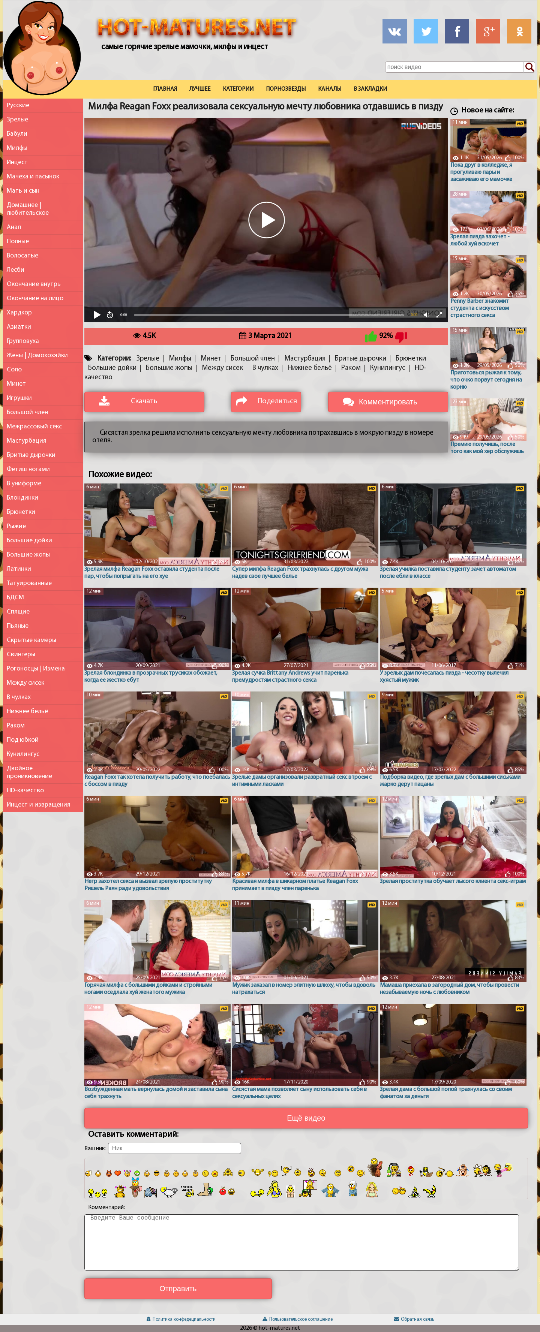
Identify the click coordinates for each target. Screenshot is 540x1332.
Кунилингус (23, 754)
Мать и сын (23, 191)
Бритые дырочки (31, 455)
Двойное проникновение (29, 772)
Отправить (177, 1288)
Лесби (15, 270)
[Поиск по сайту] (529, 67)
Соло (14, 370)
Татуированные (29, 583)
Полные (18, 241)
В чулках (19, 697)
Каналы (329, 89)
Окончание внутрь (34, 284)
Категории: (114, 358)
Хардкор (19, 313)
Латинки (19, 569)
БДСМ (15, 597)
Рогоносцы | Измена (36, 669)
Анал (14, 227)
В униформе (24, 483)
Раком (16, 726)
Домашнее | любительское (28, 209)
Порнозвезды (286, 89)
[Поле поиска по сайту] (460, 67)
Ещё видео (306, 1118)
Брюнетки (21, 512)
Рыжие (16, 526)
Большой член (27, 412)
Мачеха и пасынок (33, 177)
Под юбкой (23, 740)
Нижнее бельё (27, 711)
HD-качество (25, 790)
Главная (165, 89)
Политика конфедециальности (181, 1319)
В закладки (370, 89)
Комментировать (388, 402)
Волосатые (22, 256)
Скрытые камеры (31, 640)
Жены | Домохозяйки (37, 355)
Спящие (18, 612)
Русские (18, 105)
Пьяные (17, 626)
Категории (238, 89)
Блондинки (22, 498)
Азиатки (19, 327)
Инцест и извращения (38, 805)
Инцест (17, 162)
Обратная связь (414, 1319)
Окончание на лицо (35, 298)
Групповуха (23, 341)
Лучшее (199, 89)
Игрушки (19, 398)
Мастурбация (26, 441)
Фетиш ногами (28, 469)
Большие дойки (29, 540)
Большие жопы (28, 555)
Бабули (17, 134)
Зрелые (17, 120)
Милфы (17, 148)
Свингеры (21, 654)
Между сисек (25, 683)
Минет (16, 384)
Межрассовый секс (34, 427)
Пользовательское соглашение (297, 1319)
